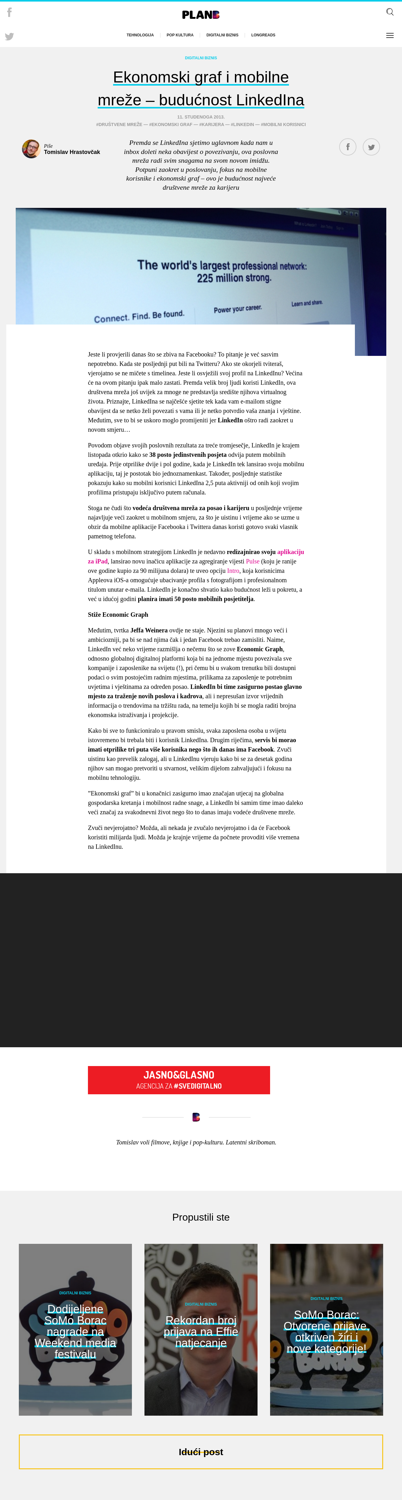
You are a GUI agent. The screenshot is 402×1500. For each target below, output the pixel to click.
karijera (213, 142)
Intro (233, 588)
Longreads (263, 35)
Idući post (201, 1470)
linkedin (243, 142)
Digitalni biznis (222, 35)
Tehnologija (140, 35)
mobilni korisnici (284, 142)
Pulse (252, 579)
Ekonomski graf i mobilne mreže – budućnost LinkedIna (201, 96)
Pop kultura (180, 35)
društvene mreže (120, 142)
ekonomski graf (172, 142)
